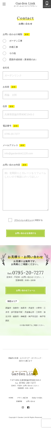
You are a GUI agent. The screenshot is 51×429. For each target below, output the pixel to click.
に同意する (28, 220)
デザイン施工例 (22, 398)
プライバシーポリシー (23, 220)
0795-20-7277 (28, 273)
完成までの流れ (37, 398)
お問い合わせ (30, 401)
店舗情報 (19, 401)
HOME (11, 398)
